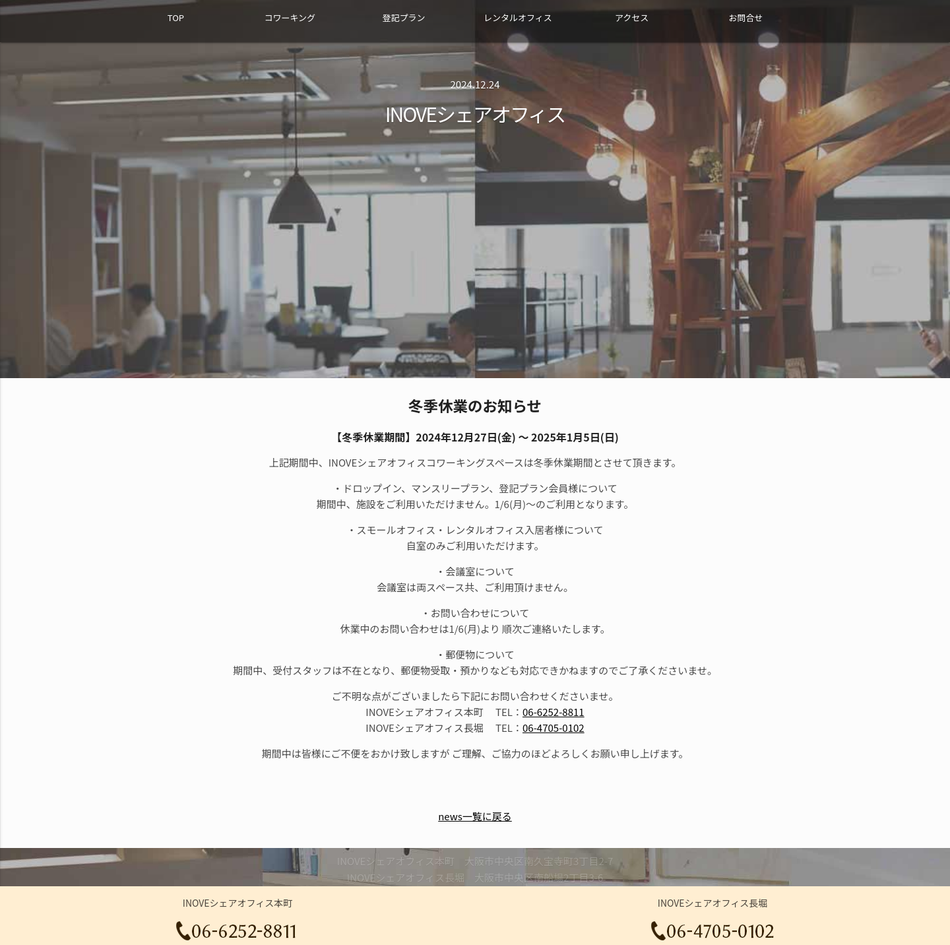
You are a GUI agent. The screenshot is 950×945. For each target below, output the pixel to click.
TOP (176, 17)
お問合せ (745, 17)
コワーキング (289, 17)
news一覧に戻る (475, 816)
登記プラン (403, 17)
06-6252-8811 (553, 712)
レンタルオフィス (518, 17)
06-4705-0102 (553, 727)
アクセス (632, 17)
